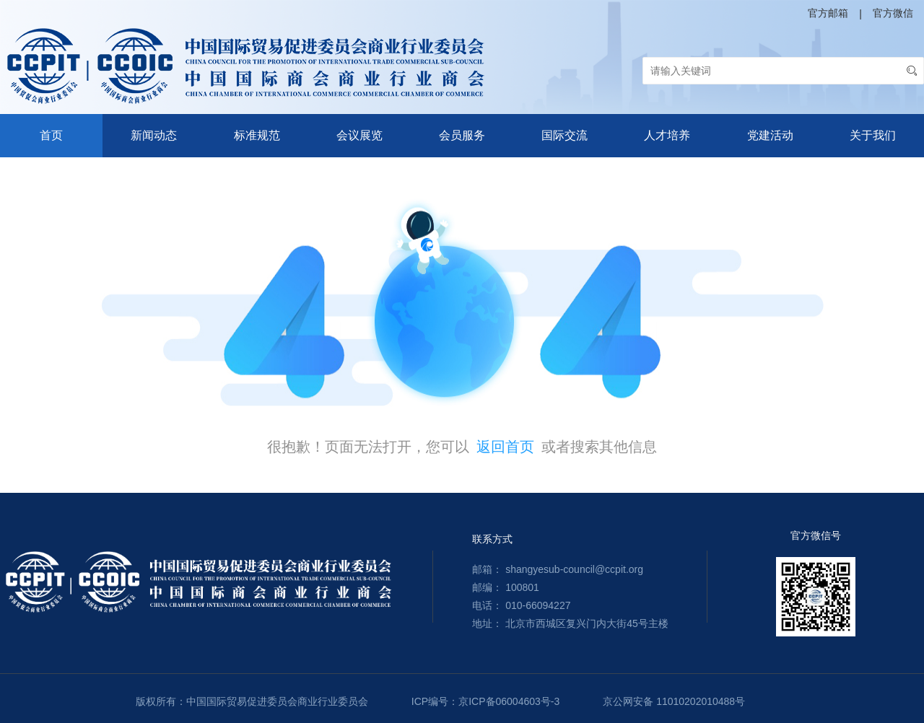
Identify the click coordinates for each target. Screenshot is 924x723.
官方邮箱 (828, 13)
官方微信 (893, 13)
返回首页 (505, 447)
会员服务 (462, 135)
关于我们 (873, 135)
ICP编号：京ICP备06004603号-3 (485, 701)
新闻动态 (154, 135)
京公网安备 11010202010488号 (674, 701)
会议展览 (359, 135)
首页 (51, 135)
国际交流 (564, 135)
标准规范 (257, 135)
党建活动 (770, 135)
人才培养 (667, 135)
